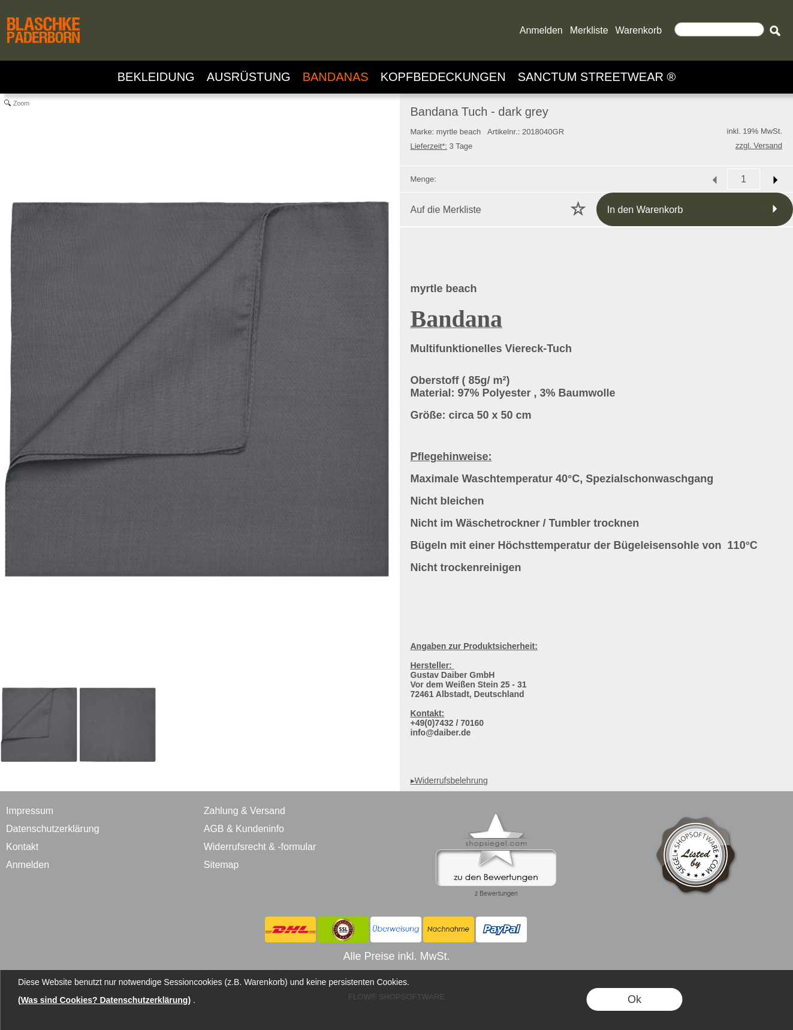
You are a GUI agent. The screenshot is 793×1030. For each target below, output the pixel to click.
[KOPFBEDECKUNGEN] (443, 77)
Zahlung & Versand (244, 811)
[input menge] (743, 179)
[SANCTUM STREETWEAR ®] (597, 77)
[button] (774, 30)
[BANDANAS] (336, 77)
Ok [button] (634, 999)
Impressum (29, 811)
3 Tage (442, 146)
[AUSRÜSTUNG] (249, 77)
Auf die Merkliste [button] (446, 210)
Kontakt (22, 847)
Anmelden (541, 30)
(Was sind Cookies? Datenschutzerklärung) (104, 1000)
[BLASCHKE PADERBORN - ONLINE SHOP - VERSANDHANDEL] (43, 15)
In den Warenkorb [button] (645, 210)
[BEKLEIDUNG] (156, 77)
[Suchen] (719, 29)
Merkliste (589, 30)
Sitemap (221, 865)
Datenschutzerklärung (52, 829)
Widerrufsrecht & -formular (260, 847)
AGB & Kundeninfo (244, 829)
